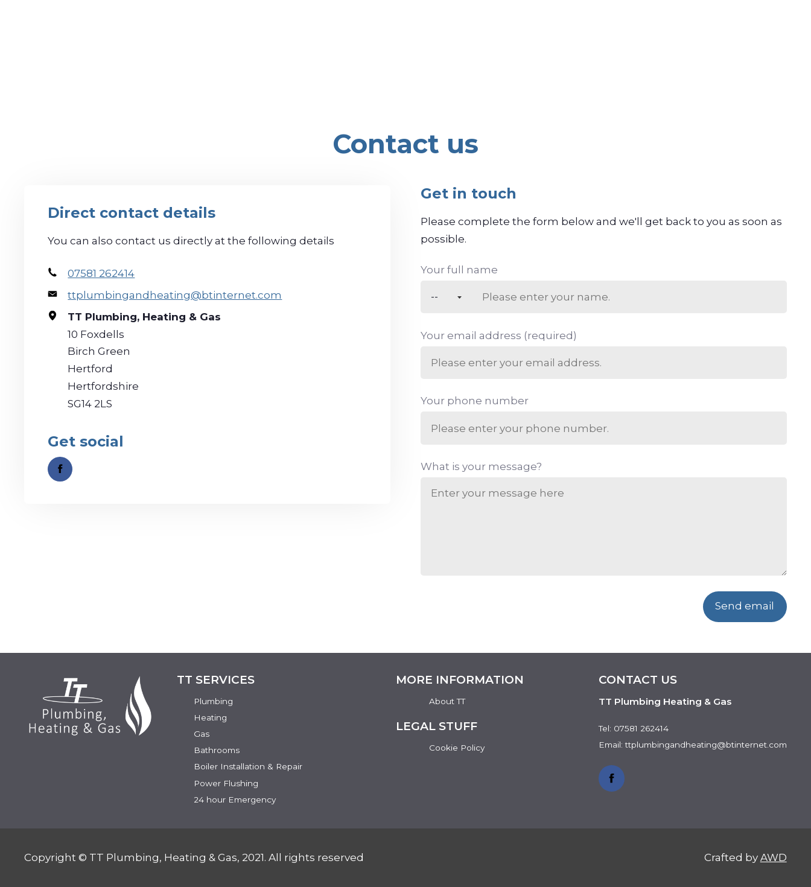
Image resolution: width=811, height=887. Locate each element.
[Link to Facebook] (60, 469)
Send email (744, 606)
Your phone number (475, 401)
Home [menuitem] (369, 68)
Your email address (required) (499, 335)
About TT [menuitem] (452, 68)
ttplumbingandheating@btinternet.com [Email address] (175, 295)
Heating (210, 717)
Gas (201, 734)
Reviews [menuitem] (636, 68)
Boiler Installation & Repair (248, 766)
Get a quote (724, 31)
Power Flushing (226, 783)
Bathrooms (217, 750)
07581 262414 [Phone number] (591, 30)
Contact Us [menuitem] (737, 68)
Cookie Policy (457, 747)
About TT (447, 701)
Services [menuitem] (546, 68)
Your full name (459, 270)
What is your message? (481, 466)
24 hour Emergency (235, 799)
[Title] (446, 297)
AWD (773, 857)
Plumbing (213, 701)
